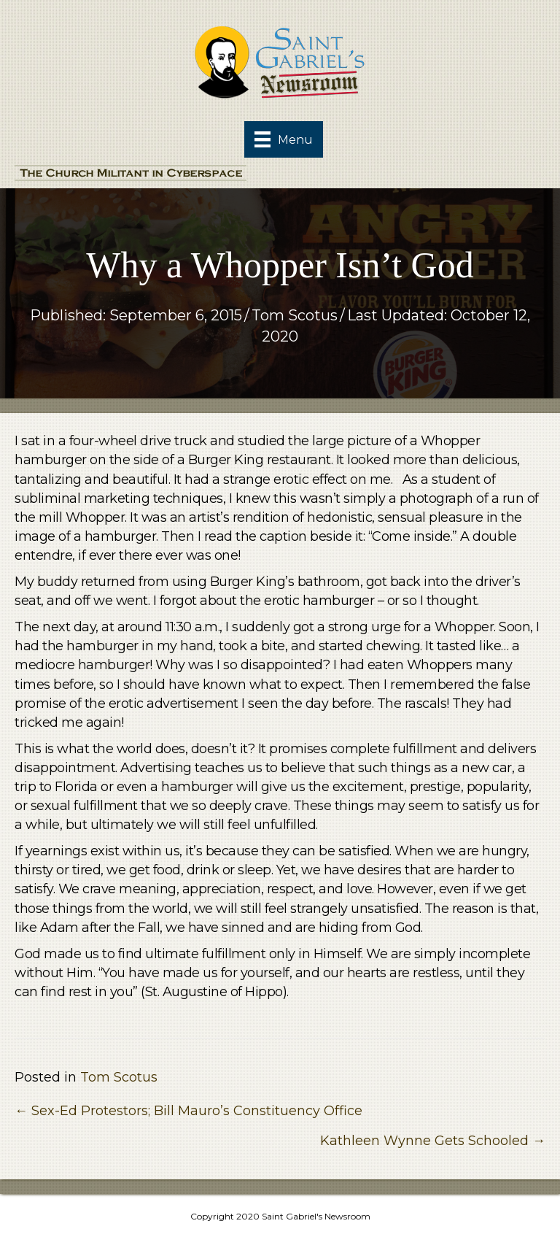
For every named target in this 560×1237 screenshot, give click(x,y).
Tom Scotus (295, 315)
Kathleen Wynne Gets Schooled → (432, 1141)
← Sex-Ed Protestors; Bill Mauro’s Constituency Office (188, 1111)
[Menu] (283, 139)
